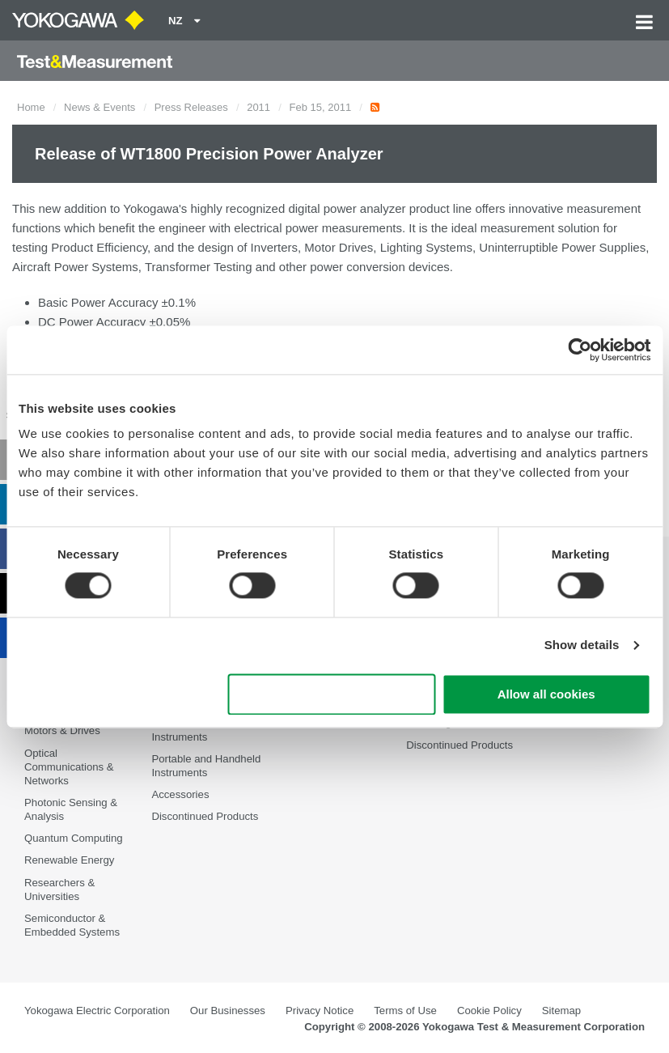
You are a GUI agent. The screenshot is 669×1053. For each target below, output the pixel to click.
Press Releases (191, 107)
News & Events (99, 107)
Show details (582, 645)
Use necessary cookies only (332, 694)
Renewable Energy (69, 861)
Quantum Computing (73, 838)
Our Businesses (227, 1010)
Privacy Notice (320, 1010)
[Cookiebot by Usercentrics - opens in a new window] (579, 350)
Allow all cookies (546, 694)
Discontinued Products (204, 816)
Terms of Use (405, 1010)
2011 (258, 107)
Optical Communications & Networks (69, 767)
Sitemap (561, 1010)
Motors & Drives (62, 730)
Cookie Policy (489, 1010)
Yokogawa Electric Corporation (97, 1010)
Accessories (180, 794)
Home (31, 107)
